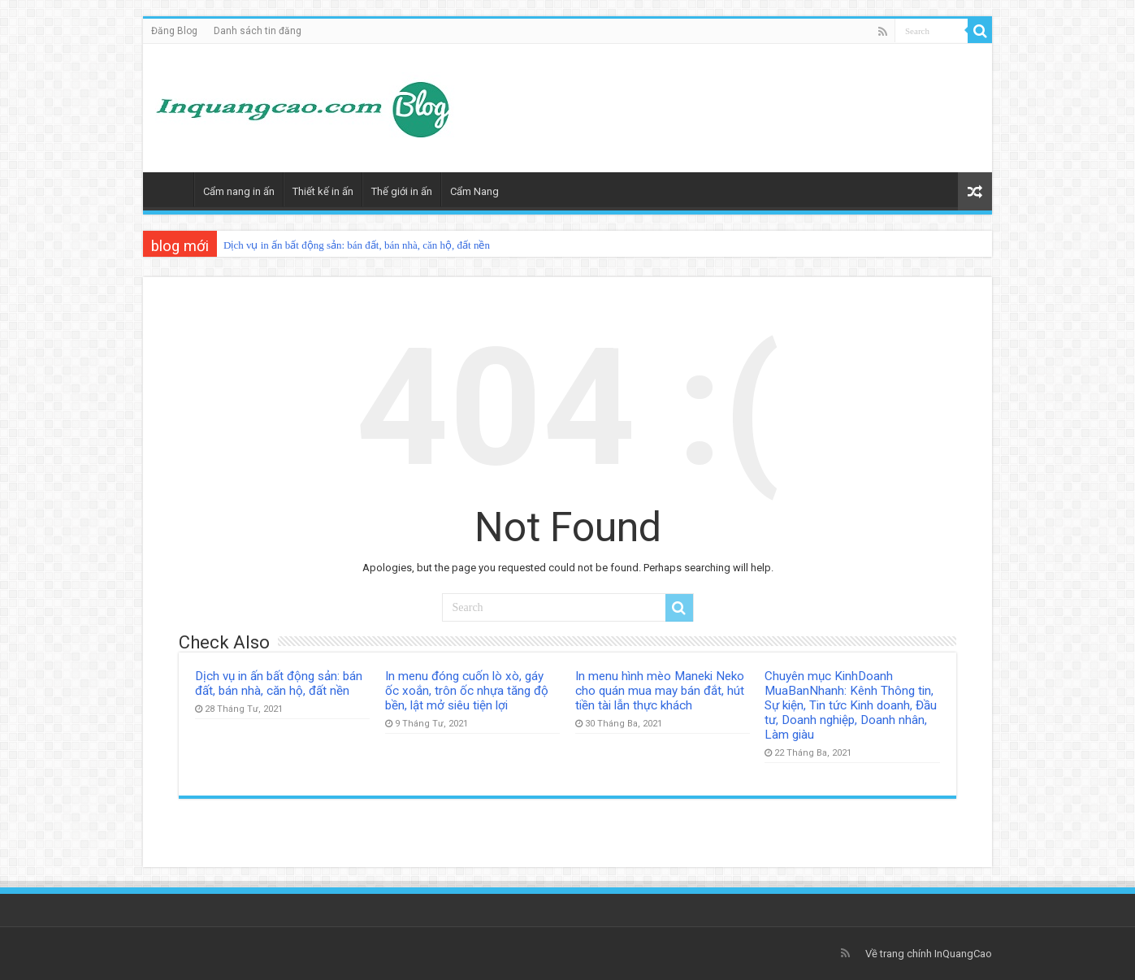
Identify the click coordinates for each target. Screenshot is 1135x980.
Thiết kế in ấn (322, 191)
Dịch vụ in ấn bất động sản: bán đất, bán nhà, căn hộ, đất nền (356, 245)
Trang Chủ (172, 189)
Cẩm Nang (474, 191)
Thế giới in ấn (401, 191)
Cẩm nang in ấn (239, 191)
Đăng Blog (174, 31)
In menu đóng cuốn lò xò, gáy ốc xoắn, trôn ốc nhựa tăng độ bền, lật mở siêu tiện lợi (466, 691)
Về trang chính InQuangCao (928, 953)
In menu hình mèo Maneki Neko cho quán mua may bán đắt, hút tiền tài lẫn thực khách (659, 691)
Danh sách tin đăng (257, 31)
